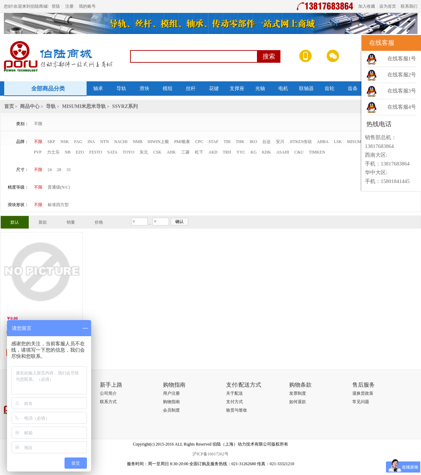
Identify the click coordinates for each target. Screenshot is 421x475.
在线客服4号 (401, 107)
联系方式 (108, 401)
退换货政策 (362, 393)
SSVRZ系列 (125, 106)
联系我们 (409, 6)
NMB (137, 141)
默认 (15, 222)
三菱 (185, 152)
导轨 (121, 88)
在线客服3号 (401, 91)
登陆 (56, 6)
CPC (199, 141)
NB (68, 152)
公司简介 (108, 393)
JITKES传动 (301, 141)
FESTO (95, 152)
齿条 (353, 88)
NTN (104, 141)
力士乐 (53, 152)
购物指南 (171, 401)
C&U (299, 152)
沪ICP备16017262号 (210, 454)
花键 (214, 88)
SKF (51, 141)
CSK (157, 152)
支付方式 (234, 401)
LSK (338, 141)
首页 (9, 106)
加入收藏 (366, 6)
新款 (43, 222)
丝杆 (191, 88)
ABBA (322, 141)
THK (240, 141)
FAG (78, 141)
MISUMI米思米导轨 (84, 106)
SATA (112, 152)
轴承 (98, 88)
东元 (144, 152)
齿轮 (329, 88)
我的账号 (87, 6)
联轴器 (306, 88)
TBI (227, 141)
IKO (253, 141)
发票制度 (297, 393)
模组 (167, 88)
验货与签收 (236, 410)
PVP (38, 152)
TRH (227, 152)
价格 (99, 222)
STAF (213, 141)
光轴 (260, 88)
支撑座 (237, 88)
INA (91, 141)
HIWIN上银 (158, 141)
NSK (65, 141)
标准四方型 (58, 204)
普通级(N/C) (59, 187)
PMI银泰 (182, 141)
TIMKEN (317, 152)
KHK (266, 152)
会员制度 (171, 410)
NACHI (121, 141)
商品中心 (30, 106)
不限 (38, 123)
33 (69, 169)
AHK (171, 152)
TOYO (128, 152)
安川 (280, 141)
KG (254, 152)
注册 (69, 6)
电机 (283, 88)
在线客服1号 (401, 58)
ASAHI (282, 152)
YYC (241, 152)
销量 (71, 222)
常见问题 (360, 401)
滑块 (144, 88)
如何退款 (297, 401)
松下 (199, 152)
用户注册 (171, 393)
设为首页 (387, 6)
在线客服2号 (401, 74)
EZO (80, 152)
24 (50, 169)
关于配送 (234, 393)
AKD (213, 152)
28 (59, 169)
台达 (266, 141)
